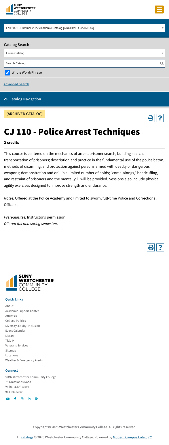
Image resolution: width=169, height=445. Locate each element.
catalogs (27, 437)
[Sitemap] (10, 350)
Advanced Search (16, 84)
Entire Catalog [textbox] (15, 53)
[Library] (10, 336)
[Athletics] (11, 316)
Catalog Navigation (25, 99)
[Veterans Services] (16, 345)
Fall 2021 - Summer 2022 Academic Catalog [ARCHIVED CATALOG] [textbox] (50, 28)
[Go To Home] (20, 9)
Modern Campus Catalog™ (132, 437)
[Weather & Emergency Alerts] (24, 360)
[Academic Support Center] (22, 311)
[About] (9, 306)
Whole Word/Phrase (27, 72)
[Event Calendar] (15, 331)
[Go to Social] (8, 398)
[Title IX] (9, 341)
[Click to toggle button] (159, 9)
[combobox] (84, 28)
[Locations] (11, 355)
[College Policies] (15, 321)
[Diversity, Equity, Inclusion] (22, 326)
